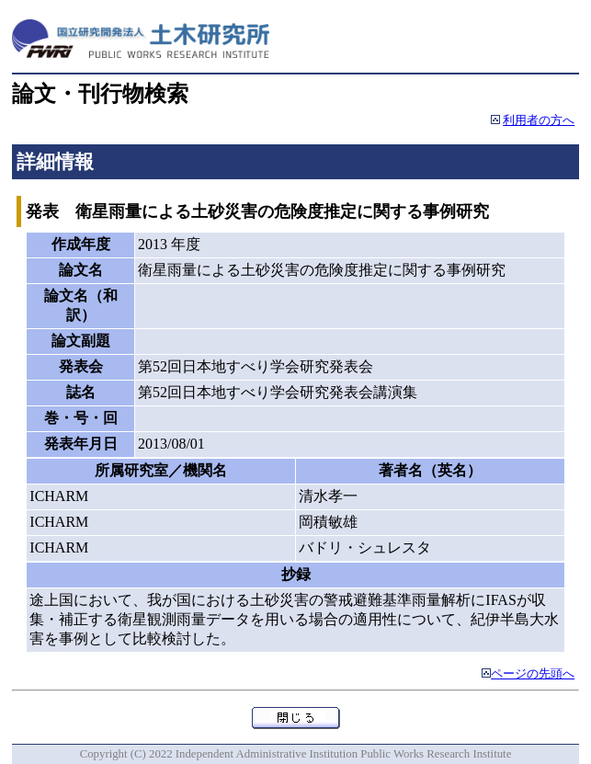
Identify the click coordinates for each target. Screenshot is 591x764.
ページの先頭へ (532, 673)
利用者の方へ (538, 120)
